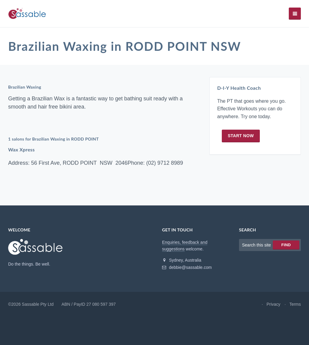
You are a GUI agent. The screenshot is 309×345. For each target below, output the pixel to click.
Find (286, 245)
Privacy (273, 304)
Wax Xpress (21, 150)
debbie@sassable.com (187, 267)
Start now (241, 135)
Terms (295, 304)
